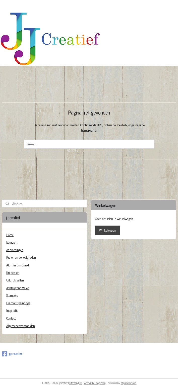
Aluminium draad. (17, 265)
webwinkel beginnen (94, 382)
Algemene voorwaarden (20, 325)
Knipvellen (12, 272)
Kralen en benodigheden (21, 257)
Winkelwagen (107, 230)
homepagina (89, 130)
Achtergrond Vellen (17, 287)
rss (80, 382)
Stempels (12, 295)
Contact (11, 318)
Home (10, 234)
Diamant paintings (18, 303)
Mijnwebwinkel (129, 382)
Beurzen (11, 242)
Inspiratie (12, 310)
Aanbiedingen (14, 249)
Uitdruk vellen (15, 280)
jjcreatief (12, 354)
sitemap (73, 382)
